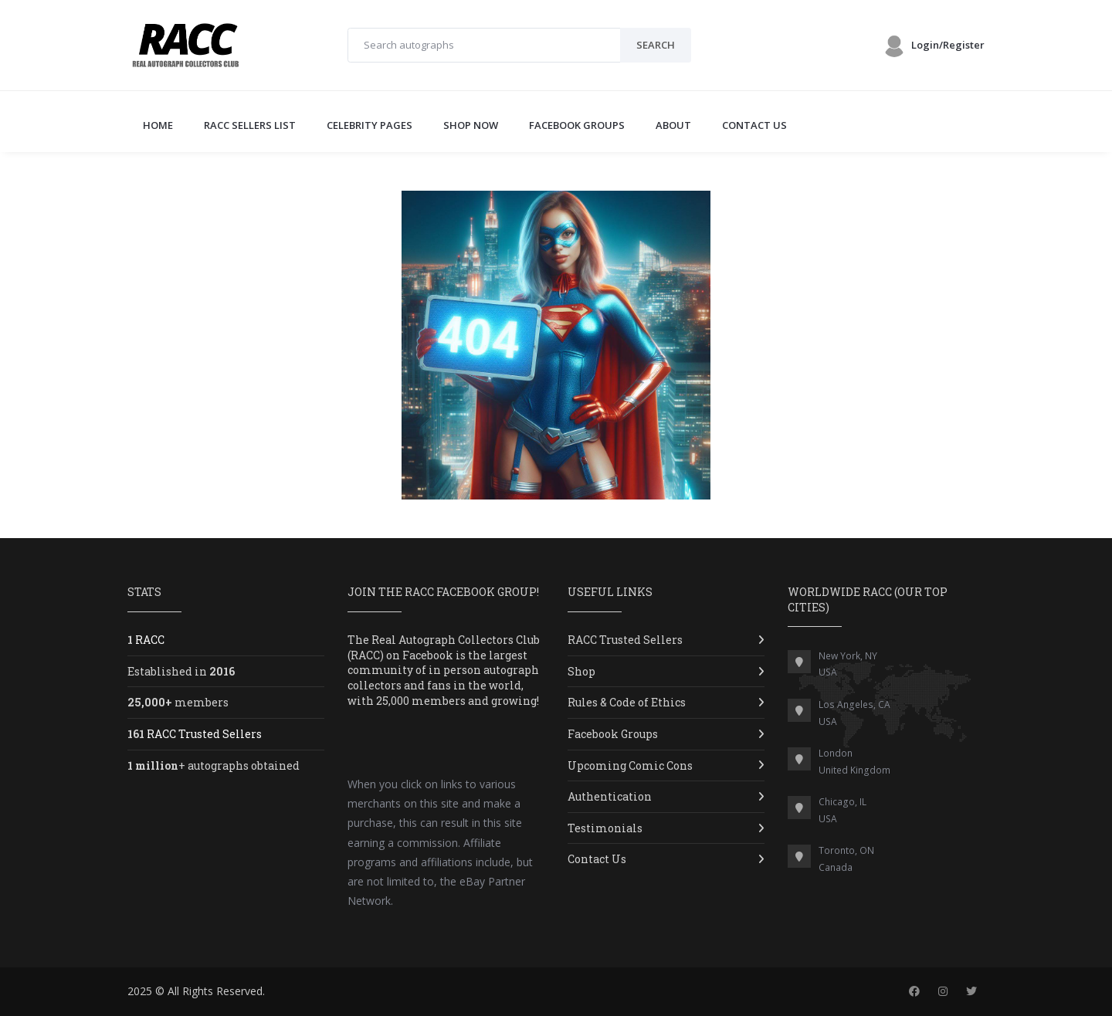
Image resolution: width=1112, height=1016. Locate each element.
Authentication (610, 796)
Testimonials (605, 828)
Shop (581, 671)
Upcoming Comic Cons (630, 765)
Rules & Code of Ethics (627, 702)
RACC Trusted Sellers (625, 639)
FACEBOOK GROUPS (577, 125)
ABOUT (673, 125)
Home (158, 125)
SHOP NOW (470, 125)
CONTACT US (754, 125)
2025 (139, 991)
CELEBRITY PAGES (369, 125)
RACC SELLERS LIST (250, 125)
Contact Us (597, 859)
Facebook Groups (613, 733)
